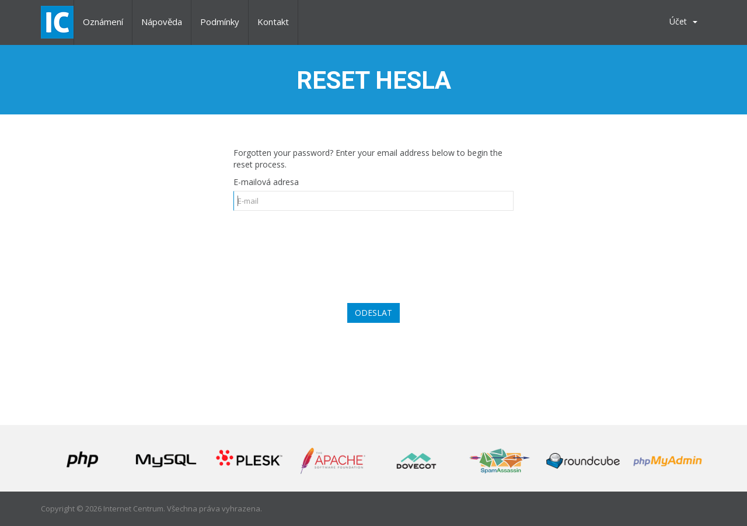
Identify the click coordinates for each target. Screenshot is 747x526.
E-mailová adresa (266, 181)
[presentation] (373, 251)
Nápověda (161, 21)
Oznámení (103, 21)
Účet (683, 21)
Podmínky (219, 21)
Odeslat (373, 312)
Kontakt (273, 21)
